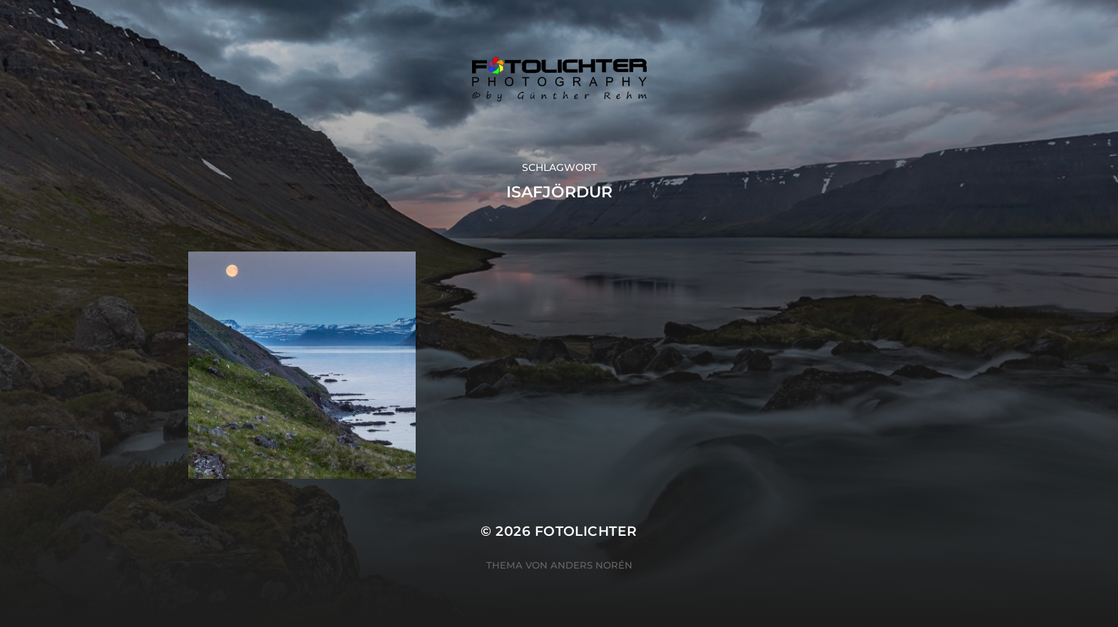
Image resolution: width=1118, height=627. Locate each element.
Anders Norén (591, 565)
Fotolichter (586, 531)
